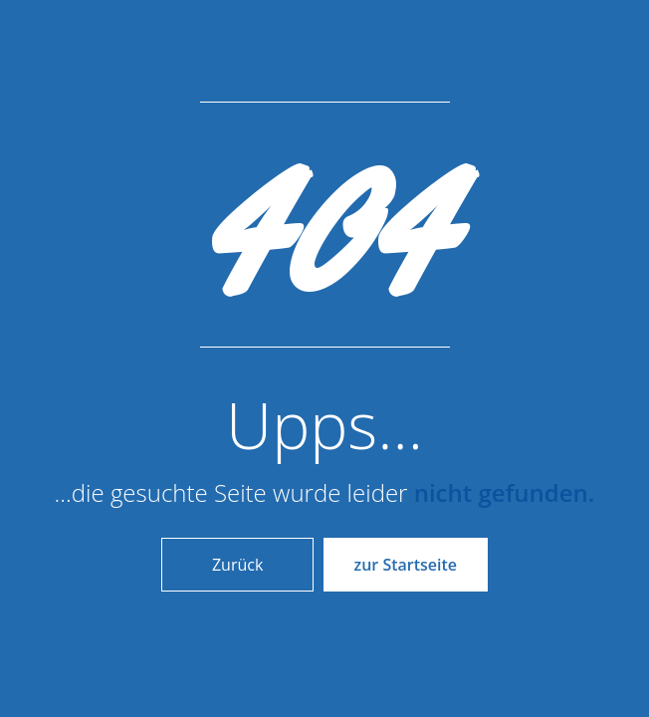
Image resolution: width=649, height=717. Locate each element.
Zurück (237, 565)
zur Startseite (406, 565)
